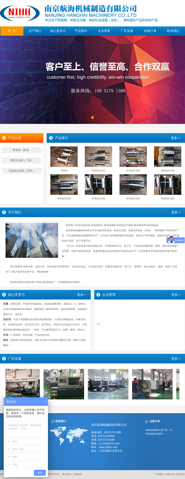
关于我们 (35, 31)
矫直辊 (64, 170)
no (98, 324)
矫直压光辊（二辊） (21, 160)
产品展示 (81, 31)
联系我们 (173, 31)
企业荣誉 (104, 31)
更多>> (176, 138)
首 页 (12, 31)
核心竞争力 (58, 31)
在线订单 (150, 31)
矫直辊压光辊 (98, 170)
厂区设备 (127, 31)
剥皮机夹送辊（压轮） (22, 170)
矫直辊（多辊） (22, 149)
